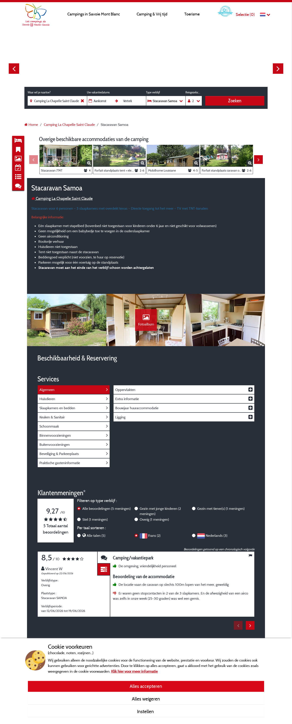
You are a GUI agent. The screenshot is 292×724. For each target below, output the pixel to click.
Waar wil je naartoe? (39, 92)
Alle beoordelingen (106, 508)
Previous (14, 68)
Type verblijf (153, 92)
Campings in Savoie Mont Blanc (93, 14)
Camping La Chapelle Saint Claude (62, 198)
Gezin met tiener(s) (220, 508)
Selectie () (245, 14)
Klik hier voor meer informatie (134, 671)
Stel (95, 519)
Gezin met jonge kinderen (160, 511)
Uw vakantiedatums (98, 92)
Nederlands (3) (216, 535)
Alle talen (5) (96, 535)
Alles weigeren (146, 699)
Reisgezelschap (193, 92)
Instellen (146, 711)
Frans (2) (154, 535)
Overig (154, 519)
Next (278, 68)
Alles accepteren (146, 686)
